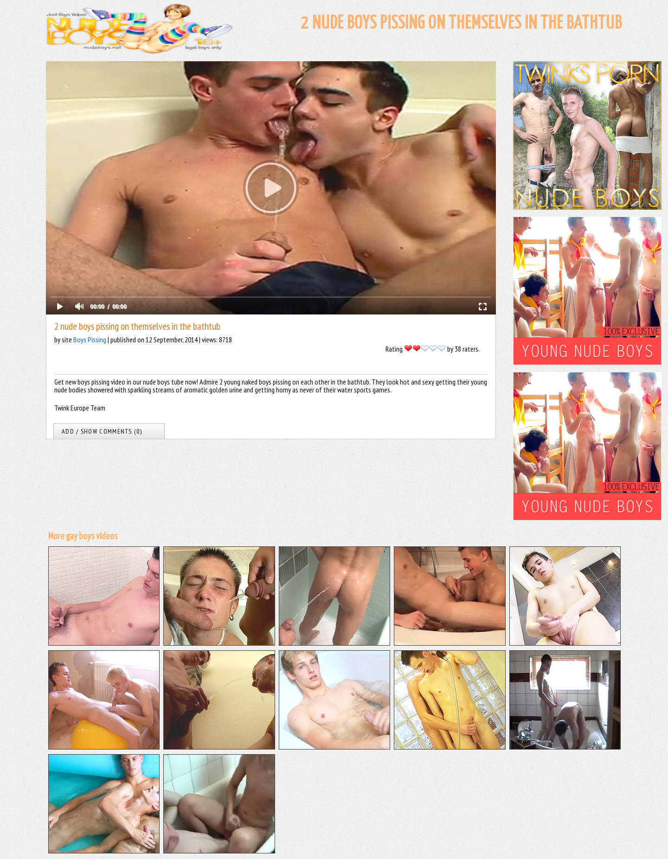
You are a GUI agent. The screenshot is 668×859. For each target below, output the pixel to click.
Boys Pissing (89, 339)
